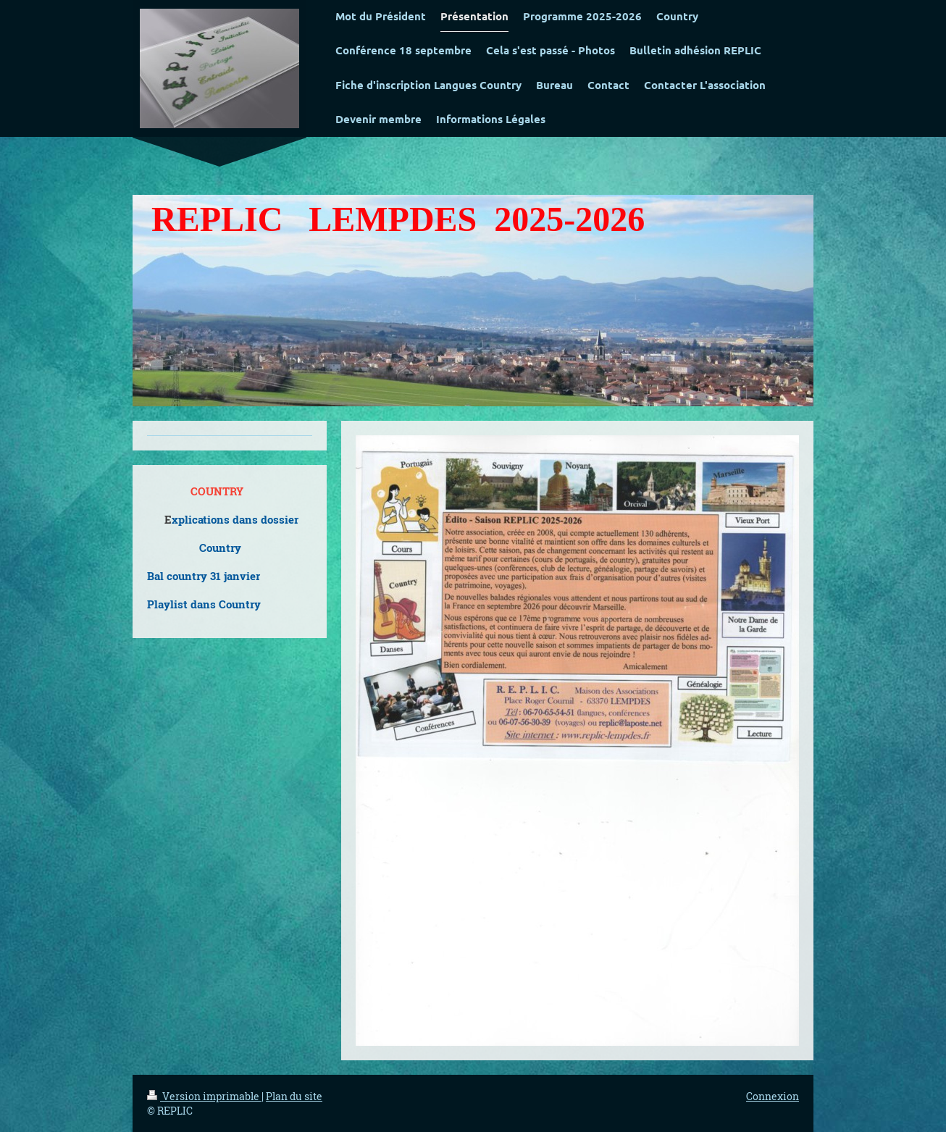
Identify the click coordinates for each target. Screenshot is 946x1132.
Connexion (772, 1096)
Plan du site (294, 1096)
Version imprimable (204, 1096)
